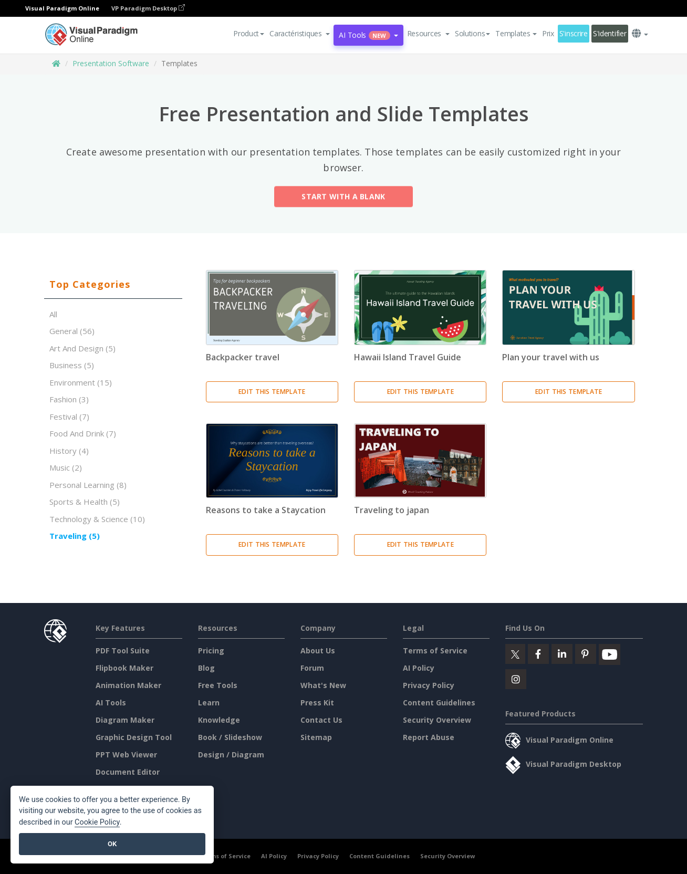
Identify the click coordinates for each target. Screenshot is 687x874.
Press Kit (317, 702)
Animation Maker (128, 685)
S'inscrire (573, 33)
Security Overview (437, 720)
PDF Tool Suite (123, 651)
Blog (206, 668)
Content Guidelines (439, 702)
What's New (323, 685)
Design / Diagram (231, 754)
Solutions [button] (472, 33)
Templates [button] (515, 33)
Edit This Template (271, 391)
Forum (312, 668)
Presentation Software (110, 63)
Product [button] (248, 33)
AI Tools (111, 702)
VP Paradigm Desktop (148, 8)
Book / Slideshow (230, 737)
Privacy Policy (428, 685)
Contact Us (321, 720)
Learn (209, 702)
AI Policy (418, 668)
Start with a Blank (343, 198)
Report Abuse (428, 737)
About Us (317, 651)
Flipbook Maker (124, 668)
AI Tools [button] (368, 35)
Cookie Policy (97, 822)
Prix (548, 33)
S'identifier (610, 33)
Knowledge (219, 720)
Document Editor (128, 772)
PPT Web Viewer (126, 754)
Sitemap (316, 737)
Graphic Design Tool (134, 737)
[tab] (113, 284)
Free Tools (217, 685)
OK (112, 844)
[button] (299, 34)
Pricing (211, 651)
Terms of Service (435, 651)
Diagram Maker (125, 720)
